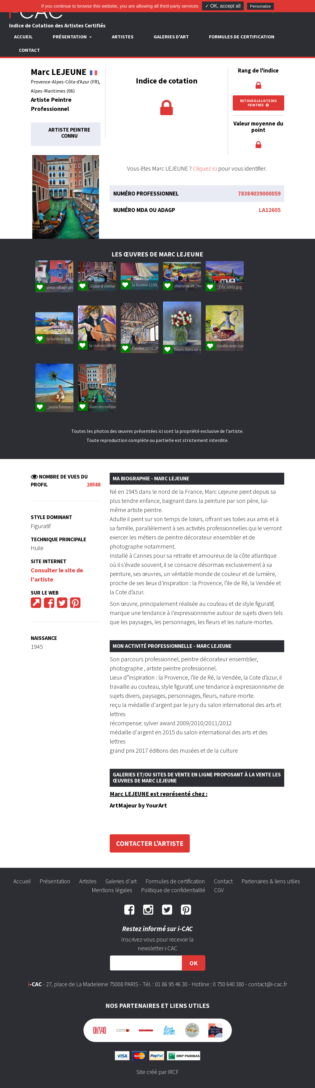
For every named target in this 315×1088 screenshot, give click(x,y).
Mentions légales (112, 890)
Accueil (23, 37)
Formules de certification (241, 37)
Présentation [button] (70, 37)
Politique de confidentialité (173, 890)
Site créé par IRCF (157, 1072)
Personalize (260, 6)
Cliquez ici (205, 168)
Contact (29, 50)
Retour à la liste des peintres (258, 103)
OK (193, 963)
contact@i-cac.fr (267, 984)
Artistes (122, 37)
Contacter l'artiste (149, 843)
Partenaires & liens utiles (271, 881)
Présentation (55, 881)
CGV (219, 890)
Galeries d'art (171, 37)
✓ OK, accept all (223, 6)
